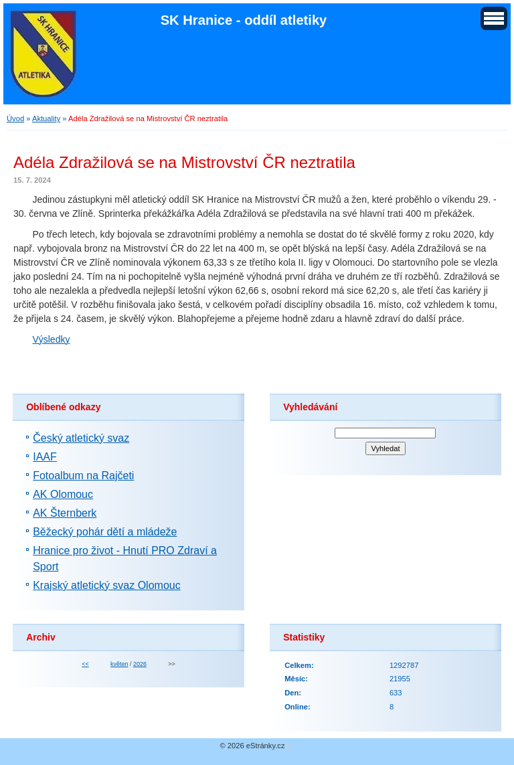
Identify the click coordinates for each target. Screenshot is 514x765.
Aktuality (46, 118)
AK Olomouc (63, 494)
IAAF (45, 456)
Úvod (15, 118)
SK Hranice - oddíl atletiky (244, 20)
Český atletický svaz (81, 438)
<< (85, 664)
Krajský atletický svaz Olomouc (107, 585)
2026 (140, 664)
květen (119, 664)
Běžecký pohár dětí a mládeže (105, 531)
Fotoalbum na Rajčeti (83, 475)
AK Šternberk (64, 513)
